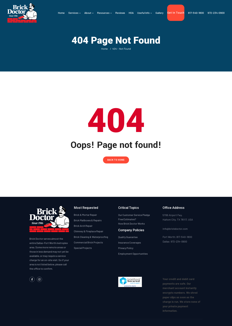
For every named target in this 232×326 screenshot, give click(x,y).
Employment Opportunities (133, 253)
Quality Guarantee (128, 237)
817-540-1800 (196, 12)
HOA (131, 12)
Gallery (159, 12)
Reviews (120, 12)
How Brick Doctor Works (131, 223)
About (87, 12)
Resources (103, 12)
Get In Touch (175, 12)
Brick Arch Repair (83, 225)
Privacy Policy (126, 248)
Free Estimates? (127, 219)
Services (73, 12)
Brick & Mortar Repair (85, 214)
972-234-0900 (216, 12)
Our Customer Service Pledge (134, 214)
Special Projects (83, 247)
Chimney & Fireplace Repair (88, 231)
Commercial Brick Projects (88, 242)
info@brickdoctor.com (175, 228)
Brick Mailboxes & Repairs (88, 220)
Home (61, 12)
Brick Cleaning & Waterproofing (91, 236)
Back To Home (116, 160)
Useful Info (143, 12)
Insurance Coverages (129, 242)
